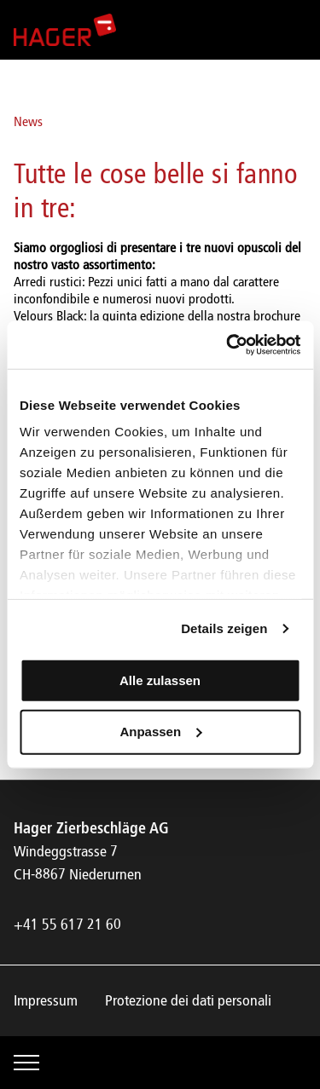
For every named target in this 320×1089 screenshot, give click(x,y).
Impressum (46, 1001)
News (28, 123)
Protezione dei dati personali (188, 1001)
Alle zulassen (160, 679)
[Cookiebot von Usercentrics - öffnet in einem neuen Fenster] (227, 345)
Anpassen (160, 731)
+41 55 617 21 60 (67, 925)
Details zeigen (224, 628)
